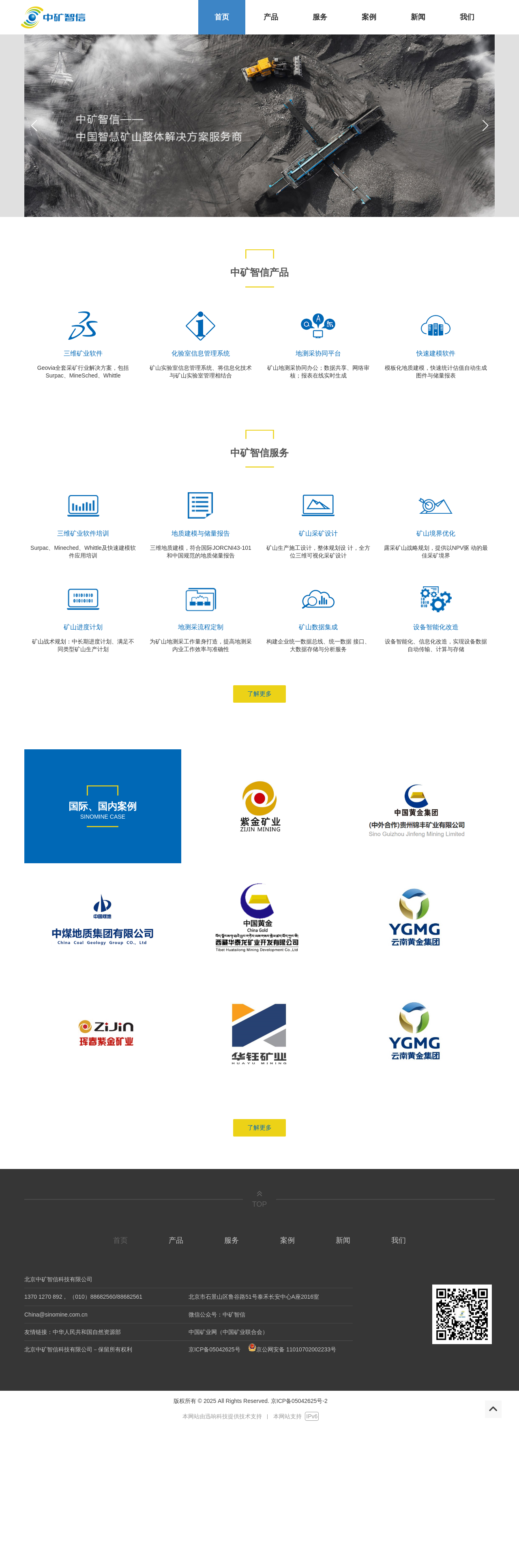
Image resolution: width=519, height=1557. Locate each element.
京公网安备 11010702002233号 (291, 1349)
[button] (485, 126)
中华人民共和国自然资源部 (87, 1332)
